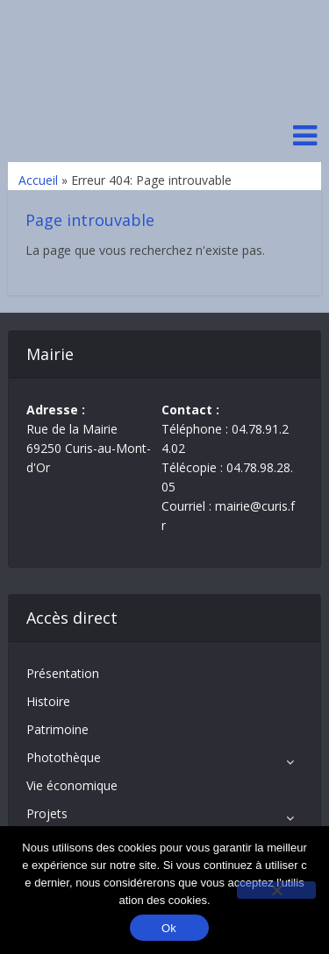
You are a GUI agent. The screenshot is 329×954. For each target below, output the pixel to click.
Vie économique (72, 785)
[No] (276, 890)
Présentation (62, 673)
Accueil (38, 180)
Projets (47, 813)
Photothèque (63, 757)
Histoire (48, 701)
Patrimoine (57, 729)
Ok (168, 928)
